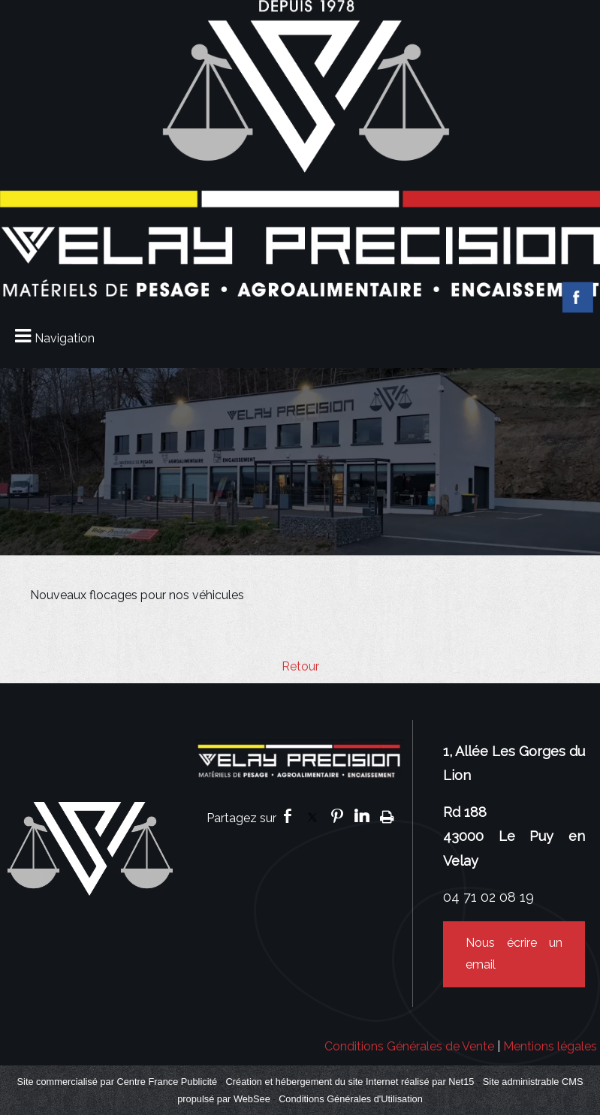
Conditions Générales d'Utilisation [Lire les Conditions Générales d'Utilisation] (351, 1098)
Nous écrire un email (514, 954)
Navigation (65, 338)
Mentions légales (550, 1046)
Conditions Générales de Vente (409, 1046)
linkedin (362, 816)
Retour (300, 666)
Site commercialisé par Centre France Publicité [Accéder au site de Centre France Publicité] (117, 1081)
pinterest (337, 816)
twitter (312, 816)
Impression (387, 816)
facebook (287, 816)
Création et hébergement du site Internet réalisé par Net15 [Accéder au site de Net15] (350, 1081)
